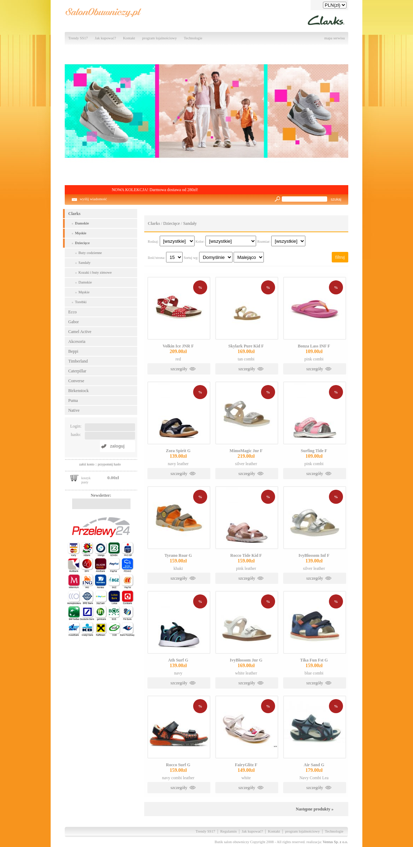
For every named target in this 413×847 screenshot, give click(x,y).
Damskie (82, 223)
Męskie (81, 233)
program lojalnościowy (159, 38)
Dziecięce (82, 243)
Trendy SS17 (78, 38)
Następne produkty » (314, 809)
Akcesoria (76, 341)
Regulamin (228, 831)
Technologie (193, 38)
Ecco (72, 312)
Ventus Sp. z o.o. (335, 842)
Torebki (81, 302)
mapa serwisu (334, 38)
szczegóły (179, 368)
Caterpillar (77, 371)
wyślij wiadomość (93, 199)
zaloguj (117, 446)
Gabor (73, 321)
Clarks (74, 213)
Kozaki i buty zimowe (95, 272)
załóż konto (87, 464)
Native (74, 410)
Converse (76, 380)
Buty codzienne (90, 253)
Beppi (73, 351)
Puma (73, 400)
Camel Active (79, 331)
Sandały (84, 263)
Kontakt (129, 38)
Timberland (78, 361)
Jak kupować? (105, 38)
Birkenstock (78, 390)
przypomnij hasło (109, 464)
